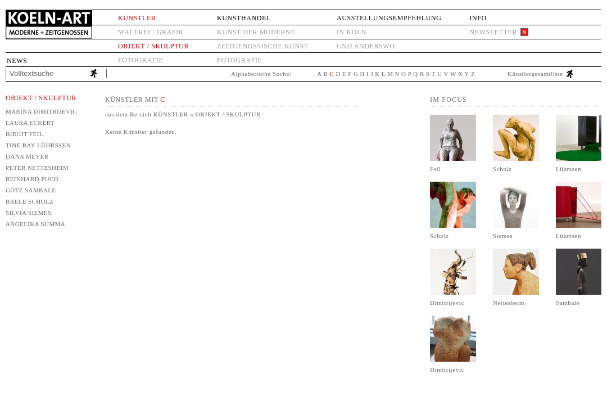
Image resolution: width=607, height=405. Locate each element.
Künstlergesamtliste (535, 73)
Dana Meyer (27, 156)
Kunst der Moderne (256, 32)
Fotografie (140, 60)
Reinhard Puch (32, 179)
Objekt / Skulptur (153, 46)
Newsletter (493, 32)
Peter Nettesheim (37, 167)
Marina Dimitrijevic (41, 111)
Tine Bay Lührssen (38, 145)
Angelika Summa (35, 224)
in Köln (351, 32)
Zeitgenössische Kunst (263, 46)
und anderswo (366, 46)
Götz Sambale (31, 190)
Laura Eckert (30, 122)
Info (477, 18)
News (17, 61)
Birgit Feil (24, 134)
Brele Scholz (29, 201)
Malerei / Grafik (151, 32)
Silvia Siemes (29, 212)
